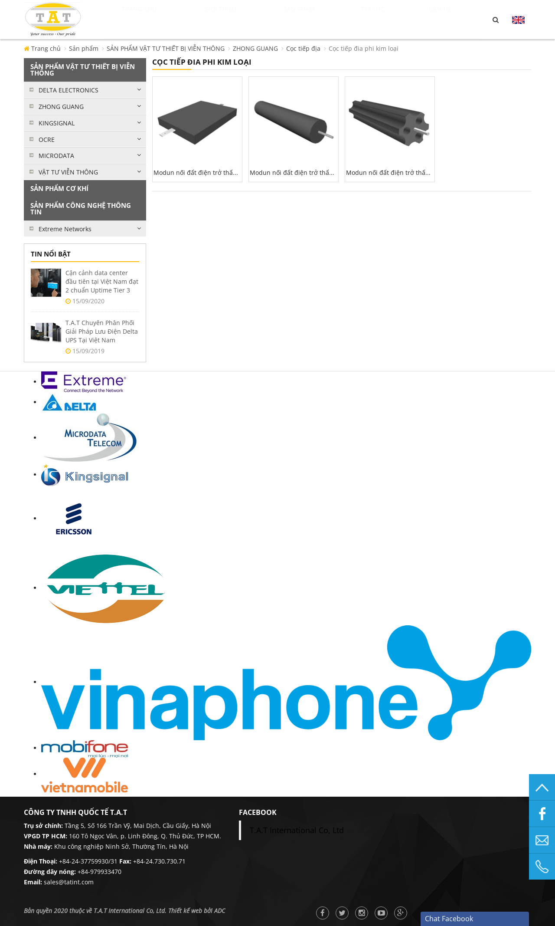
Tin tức (390, 19)
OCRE (47, 139)
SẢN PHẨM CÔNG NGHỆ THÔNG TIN (80, 208)
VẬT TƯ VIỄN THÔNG (68, 172)
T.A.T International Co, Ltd (297, 830)
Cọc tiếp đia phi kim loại (363, 48)
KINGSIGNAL (57, 123)
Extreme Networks (65, 229)
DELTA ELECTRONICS (68, 90)
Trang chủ (149, 19)
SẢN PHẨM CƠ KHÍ (59, 188)
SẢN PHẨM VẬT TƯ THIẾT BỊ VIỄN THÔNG (166, 48)
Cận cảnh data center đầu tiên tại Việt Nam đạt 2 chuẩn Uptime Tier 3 (101, 281)
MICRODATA (56, 155)
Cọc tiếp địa (303, 48)
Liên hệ (451, 19)
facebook (258, 812)
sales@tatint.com (69, 882)
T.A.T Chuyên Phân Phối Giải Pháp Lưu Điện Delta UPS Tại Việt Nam (101, 331)
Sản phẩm (318, 19)
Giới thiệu (236, 19)
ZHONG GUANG (255, 48)
